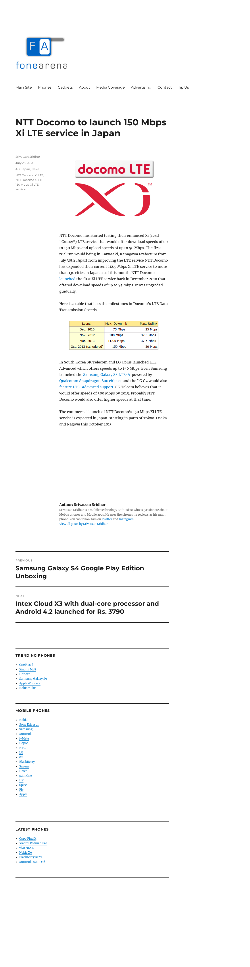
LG (21, 752)
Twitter (107, 519)
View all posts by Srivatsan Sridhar (83, 524)
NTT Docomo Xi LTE (29, 175)
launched (67, 279)
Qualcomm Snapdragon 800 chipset (90, 381)
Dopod (24, 743)
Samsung (26, 729)
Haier (23, 771)
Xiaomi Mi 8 (27, 669)
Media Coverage (110, 87)
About (84, 87)
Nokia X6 (25, 852)
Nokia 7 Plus (28, 688)
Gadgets (65, 87)
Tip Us (183, 87)
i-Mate (24, 738)
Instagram (126, 519)
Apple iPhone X (29, 683)
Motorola (25, 734)
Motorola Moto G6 (32, 862)
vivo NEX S (26, 848)
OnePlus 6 (26, 665)
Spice (23, 785)
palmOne (25, 776)
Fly (21, 790)
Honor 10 (25, 674)
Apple (23, 794)
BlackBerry (27, 762)
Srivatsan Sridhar (27, 156)
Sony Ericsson (29, 724)
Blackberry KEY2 (30, 857)
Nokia (23, 720)
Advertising (141, 87)
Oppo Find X (27, 839)
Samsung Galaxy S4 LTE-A (107, 374)
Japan (25, 169)
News (35, 169)
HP (21, 780)
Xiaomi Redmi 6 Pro (33, 843)
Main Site (23, 87)
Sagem (24, 766)
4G (17, 169)
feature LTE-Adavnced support (86, 387)
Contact (165, 87)
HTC (22, 748)
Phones (45, 87)
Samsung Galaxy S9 (33, 679)
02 (21, 757)
